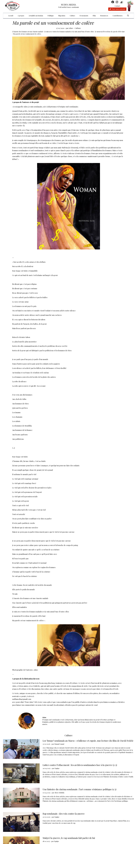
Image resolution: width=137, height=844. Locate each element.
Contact (117, 6)
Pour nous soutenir (117, 9)
